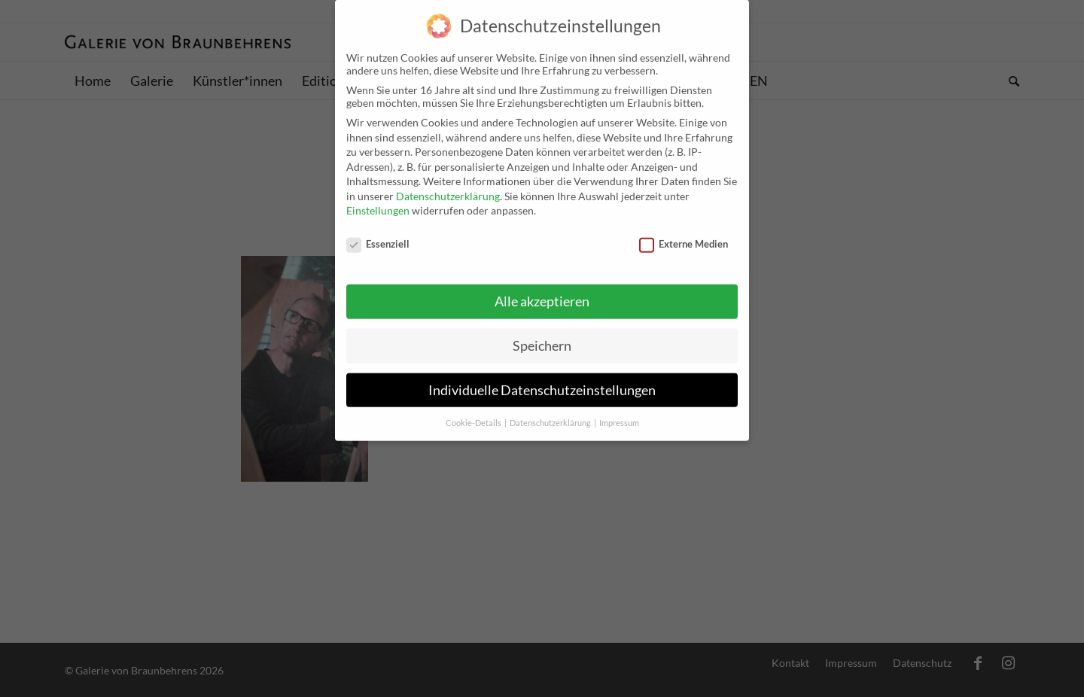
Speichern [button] (542, 334)
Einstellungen (378, 199)
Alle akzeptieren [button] (542, 291)
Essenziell (378, 233)
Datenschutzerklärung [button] (551, 411)
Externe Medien (683, 233)
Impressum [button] (619, 411)
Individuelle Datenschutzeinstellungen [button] (542, 379)
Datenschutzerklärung (448, 185)
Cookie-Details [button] (474, 411)
